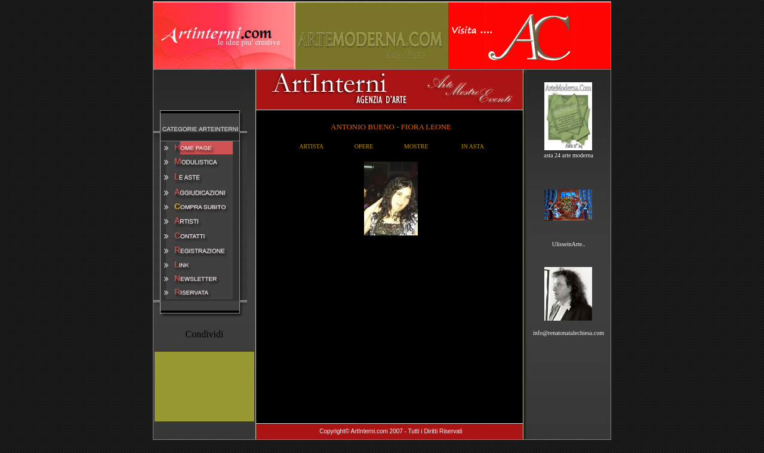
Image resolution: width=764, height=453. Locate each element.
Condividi (204, 334)
